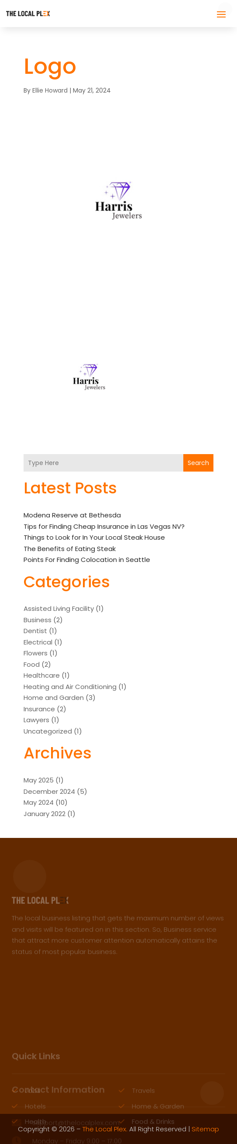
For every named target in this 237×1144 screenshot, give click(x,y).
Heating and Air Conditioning (70, 686)
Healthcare (42, 675)
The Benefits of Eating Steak (70, 548)
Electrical (38, 642)
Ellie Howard (50, 90)
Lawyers (36, 719)
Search (198, 462)
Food (32, 664)
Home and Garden (54, 697)
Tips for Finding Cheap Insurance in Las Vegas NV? (104, 526)
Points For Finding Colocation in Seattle (87, 559)
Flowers (36, 653)
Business (38, 619)
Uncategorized (48, 731)
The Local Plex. (104, 1129)
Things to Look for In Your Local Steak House (94, 537)
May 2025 (39, 780)
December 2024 (49, 791)
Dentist (35, 630)
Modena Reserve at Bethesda (72, 515)
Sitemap (205, 1129)
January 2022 (44, 813)
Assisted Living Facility (59, 608)
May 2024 (39, 802)
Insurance (39, 708)
